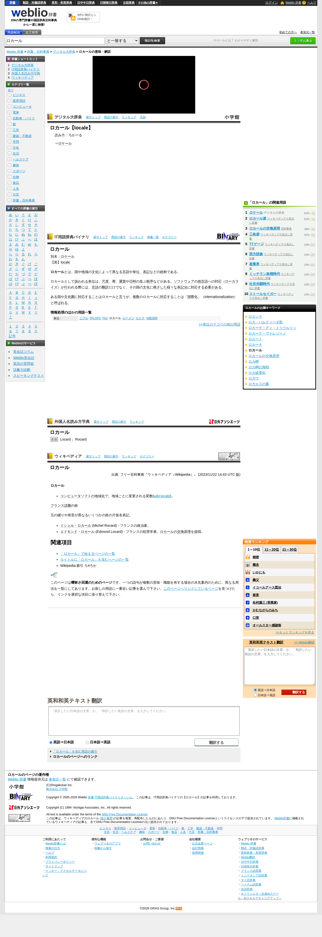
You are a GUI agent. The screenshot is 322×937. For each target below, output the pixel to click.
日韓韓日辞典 (109, 2)
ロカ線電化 (257, 373)
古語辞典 (129, 2)
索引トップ (93, 117)
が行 (64, 287)
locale (65, 262)
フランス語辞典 (251, 870)
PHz (105, 318)
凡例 (143, 117)
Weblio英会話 (23, 358)
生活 (16, 153)
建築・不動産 (22, 136)
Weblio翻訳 (248, 857)
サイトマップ (54, 866)
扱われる (81, 281)
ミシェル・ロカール (75, 525)
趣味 (16, 165)
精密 (256, 557)
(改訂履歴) (106, 818)
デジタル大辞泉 (64, 51)
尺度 (105, 281)
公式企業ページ (202, 843)
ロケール (65, 143)
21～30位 (289, 549)
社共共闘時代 (259, 284)
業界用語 (19, 101)
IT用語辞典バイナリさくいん (113, 797)
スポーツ (19, 171)
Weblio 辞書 (293, 2)
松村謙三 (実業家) (265, 602)
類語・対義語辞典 (34, 2)
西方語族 (256, 254)
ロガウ (253, 378)
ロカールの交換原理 (175, 532)
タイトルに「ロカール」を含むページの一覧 (94, 559)
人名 (16, 188)
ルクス (140, 318)
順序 (149, 281)
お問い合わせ (152, 843)
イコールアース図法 (267, 587)
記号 (12, 336)
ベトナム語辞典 (251, 884)
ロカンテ (255, 316)
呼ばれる (61, 303)
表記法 (182, 287)
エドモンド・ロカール (77, 532)
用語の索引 (111, 117)
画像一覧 (153, 237)
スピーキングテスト (28, 376)
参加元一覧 (307, 32)
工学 (16, 130)
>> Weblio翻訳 (304, 642)
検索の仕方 (52, 848)
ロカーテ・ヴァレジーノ (267, 333)
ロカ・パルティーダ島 (265, 322)
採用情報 (198, 852)
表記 (146, 272)
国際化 (192, 297)
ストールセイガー (263, 294)
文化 (95, 272)
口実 (256, 618)
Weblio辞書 (281, 818)
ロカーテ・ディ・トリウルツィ (272, 328)
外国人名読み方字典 (72, 422)
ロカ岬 (253, 361)
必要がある (213, 287)
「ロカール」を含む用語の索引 (75, 751)
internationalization (219, 297)
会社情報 (198, 848)
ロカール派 (257, 218)
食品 (16, 183)
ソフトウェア (184, 281)
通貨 (122, 281)
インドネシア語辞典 (254, 875)
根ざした (160, 287)
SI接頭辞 (152, 318)
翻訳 (105, 287)
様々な (172, 287)
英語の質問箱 (23, 364)
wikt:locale (162, 496)
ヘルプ (311, 2)
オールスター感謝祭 (267, 625)
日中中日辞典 (86, 2)
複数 (136, 297)
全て (11, 90)
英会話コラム (23, 352)
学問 (16, 142)
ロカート (255, 339)
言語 (125, 272)
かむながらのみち (265, 610)
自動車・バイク (24, 118)
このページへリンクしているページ (190, 588)
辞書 (12, 2)
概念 (256, 565)
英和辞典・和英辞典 (254, 852)
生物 (16, 177)
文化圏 (69, 297)
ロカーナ (255, 345)
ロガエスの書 (258, 384)
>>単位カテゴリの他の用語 (219, 324)
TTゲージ (256, 244)
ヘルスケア (21, 159)
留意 (256, 595)
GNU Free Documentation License (124, 814)
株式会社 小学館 (56, 789)
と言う (121, 297)
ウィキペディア (68, 456)
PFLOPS (95, 318)
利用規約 (51, 857)
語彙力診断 (21, 370)
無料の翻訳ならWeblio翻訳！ (86, 17)
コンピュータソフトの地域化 (82, 496)
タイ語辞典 (248, 880)
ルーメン (128, 318)
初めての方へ (288, 32)
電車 (16, 112)
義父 (256, 580)
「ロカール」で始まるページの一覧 (87, 554)
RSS (179, 908)
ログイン (271, 2)
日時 (132, 281)
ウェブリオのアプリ (107, 843)
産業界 (254, 264)
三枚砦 (254, 234)
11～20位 (272, 549)
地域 (84, 272)
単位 (136, 272)
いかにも (259, 572)
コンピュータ (22, 106)
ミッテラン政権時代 (264, 274)
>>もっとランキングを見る (295, 632)
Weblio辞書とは (55, 843)
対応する (197, 287)
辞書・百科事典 (38, 51)
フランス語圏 (61, 505)
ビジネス (19, 95)
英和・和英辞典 (62, 2)
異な (115, 272)
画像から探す (103, 848)
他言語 (203, 281)
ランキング (129, 117)
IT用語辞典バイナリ (71, 237)
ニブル (83, 318)
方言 (16, 194)
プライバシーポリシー (60, 861)
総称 (163, 272)
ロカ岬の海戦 (258, 367)
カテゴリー (169, 237)
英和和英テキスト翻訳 (74, 700)
